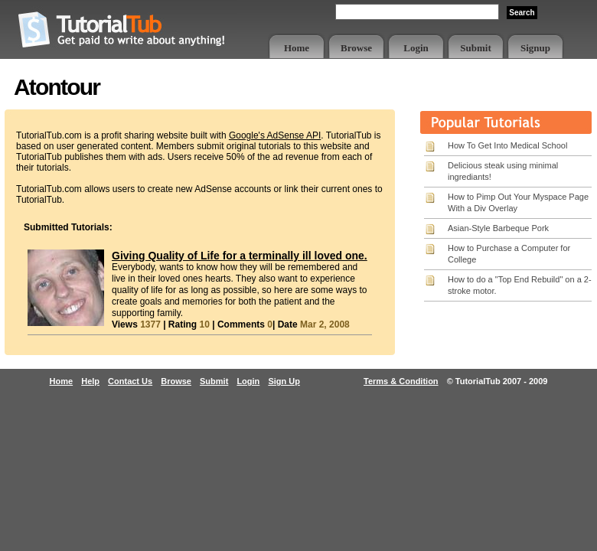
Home (296, 48)
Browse (356, 48)
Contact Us (130, 381)
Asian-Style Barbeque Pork (498, 228)
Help (90, 381)
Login (416, 48)
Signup (535, 48)
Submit (475, 48)
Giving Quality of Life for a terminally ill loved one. (239, 255)
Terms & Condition (401, 381)
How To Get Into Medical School (507, 145)
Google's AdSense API (275, 135)
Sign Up (284, 381)
